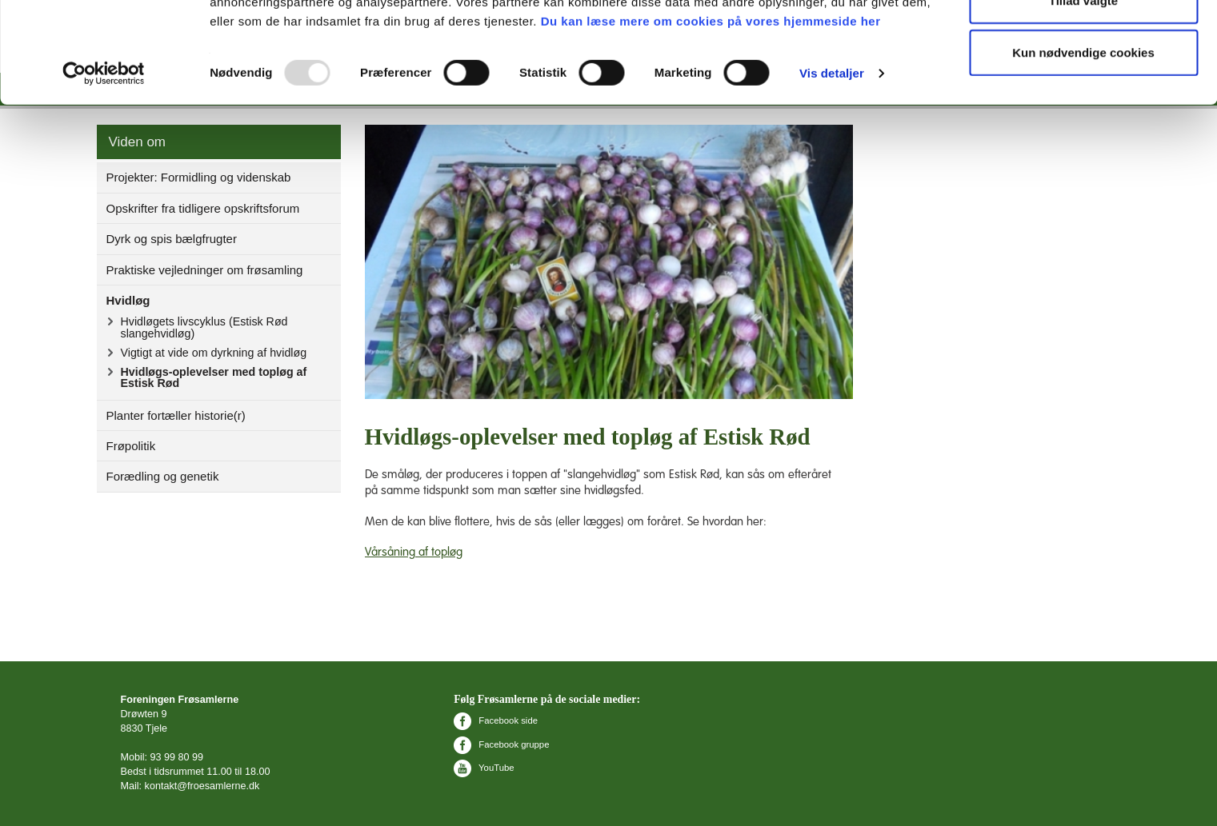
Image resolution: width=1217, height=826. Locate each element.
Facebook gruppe (501, 744)
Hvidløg (128, 300)
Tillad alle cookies (1083, 42)
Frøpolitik (131, 446)
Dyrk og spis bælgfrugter (171, 238)
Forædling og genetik (162, 476)
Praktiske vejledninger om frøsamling (204, 270)
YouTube (484, 767)
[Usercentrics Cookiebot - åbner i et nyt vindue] (104, 168)
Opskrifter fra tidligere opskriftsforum (203, 208)
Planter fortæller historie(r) (176, 415)
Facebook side (496, 720)
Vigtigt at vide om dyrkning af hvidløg (214, 352)
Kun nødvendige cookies (1083, 147)
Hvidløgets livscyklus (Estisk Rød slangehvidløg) (204, 327)
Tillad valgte (1083, 95)
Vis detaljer (831, 167)
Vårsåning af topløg (413, 552)
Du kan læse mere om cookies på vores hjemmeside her (711, 115)
